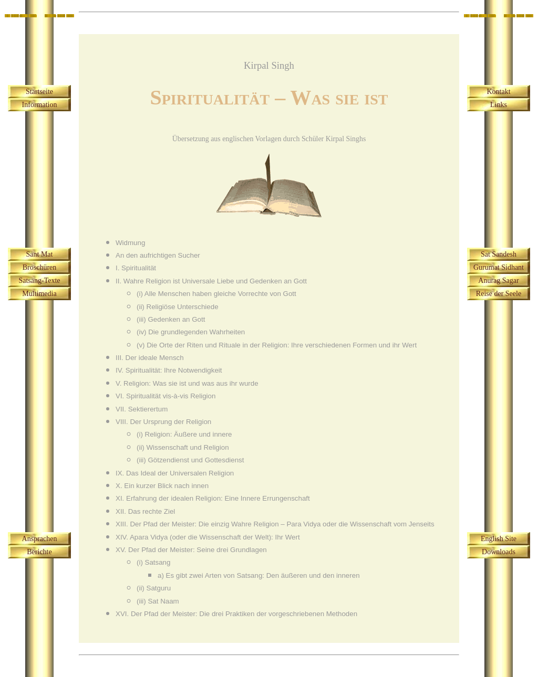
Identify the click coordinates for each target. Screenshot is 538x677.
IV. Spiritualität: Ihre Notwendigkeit (169, 370)
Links (498, 105)
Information (39, 105)
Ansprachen (39, 539)
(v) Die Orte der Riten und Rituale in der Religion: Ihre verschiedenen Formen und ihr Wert (277, 345)
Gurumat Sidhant (498, 267)
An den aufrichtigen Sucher (158, 255)
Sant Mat (39, 254)
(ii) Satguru (154, 588)
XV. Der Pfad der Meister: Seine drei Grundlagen (191, 550)
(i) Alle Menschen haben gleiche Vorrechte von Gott (216, 294)
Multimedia (39, 294)
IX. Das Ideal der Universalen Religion (175, 473)
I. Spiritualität (136, 268)
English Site (498, 539)
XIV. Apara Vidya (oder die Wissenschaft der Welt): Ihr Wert (208, 537)
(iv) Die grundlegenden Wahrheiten (191, 332)
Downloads (498, 552)
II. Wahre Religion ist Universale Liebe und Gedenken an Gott (211, 281)
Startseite (39, 92)
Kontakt (498, 92)
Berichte (39, 552)
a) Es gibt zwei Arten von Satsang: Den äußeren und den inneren (259, 575)
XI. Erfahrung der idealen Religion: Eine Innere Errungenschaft (213, 498)
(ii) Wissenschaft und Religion (183, 447)
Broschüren (40, 267)
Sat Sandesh (498, 254)
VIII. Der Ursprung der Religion (163, 422)
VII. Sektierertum (142, 409)
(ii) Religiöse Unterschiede (178, 307)
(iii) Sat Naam (158, 601)
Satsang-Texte (39, 280)
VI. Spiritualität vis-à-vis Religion (165, 396)
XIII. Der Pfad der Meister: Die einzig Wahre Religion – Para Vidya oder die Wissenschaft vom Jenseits (275, 524)
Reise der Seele (498, 294)
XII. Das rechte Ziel (145, 511)
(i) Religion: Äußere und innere (184, 434)
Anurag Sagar (498, 280)
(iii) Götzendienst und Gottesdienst (190, 460)
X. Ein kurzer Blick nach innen (162, 486)
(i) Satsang (153, 562)
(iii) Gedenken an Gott (171, 319)
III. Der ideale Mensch (150, 358)
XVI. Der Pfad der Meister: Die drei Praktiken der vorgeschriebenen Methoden (236, 614)
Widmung (130, 243)
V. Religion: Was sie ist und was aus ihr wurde (187, 383)
